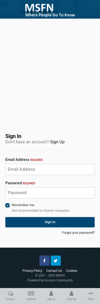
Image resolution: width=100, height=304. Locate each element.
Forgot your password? (78, 233)
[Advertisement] (50, 72)
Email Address (24, 159)
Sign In (50, 222)
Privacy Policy (32, 271)
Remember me (23, 205)
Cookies (71, 271)
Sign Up (57, 141)
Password (20, 183)
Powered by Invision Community (50, 280)
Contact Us (54, 271)
